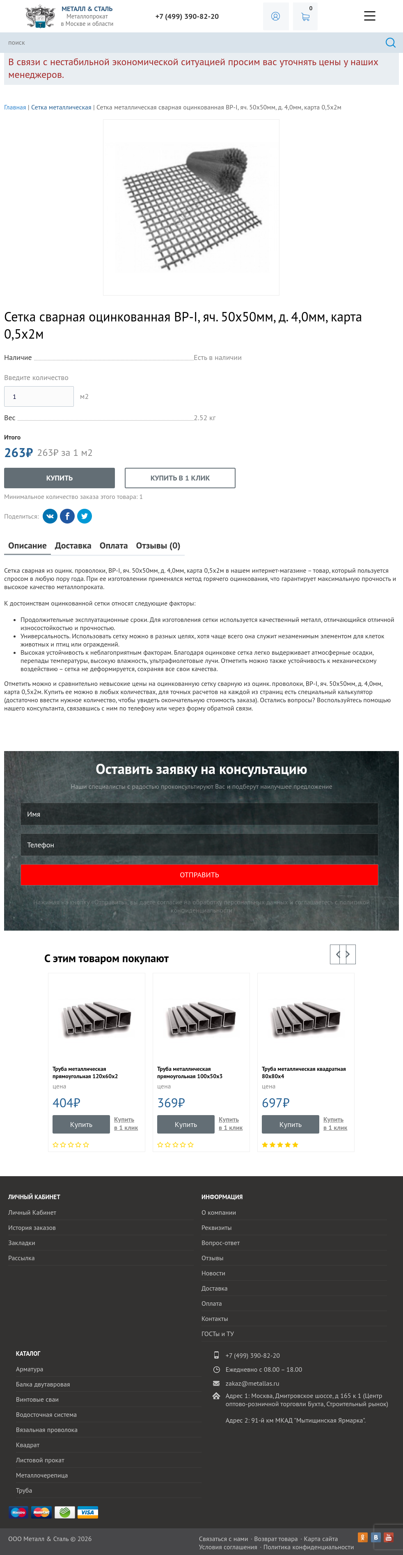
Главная (15, 107)
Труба (24, 1490)
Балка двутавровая (43, 1384)
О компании (219, 1212)
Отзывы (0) (158, 545)
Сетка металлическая (61, 107)
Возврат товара (276, 1539)
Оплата (114, 545)
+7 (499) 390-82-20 (187, 16)
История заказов (32, 1227)
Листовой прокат (40, 1460)
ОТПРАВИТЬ (199, 874)
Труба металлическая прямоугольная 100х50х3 (190, 1072)
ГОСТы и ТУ (218, 1334)
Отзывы (212, 1258)
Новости (213, 1273)
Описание (27, 545)
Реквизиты (217, 1227)
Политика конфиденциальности (308, 1547)
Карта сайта (321, 1539)
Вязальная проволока (47, 1429)
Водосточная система (46, 1414)
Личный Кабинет (32, 1212)
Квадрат (27, 1445)
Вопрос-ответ (221, 1243)
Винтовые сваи (37, 1399)
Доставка (73, 545)
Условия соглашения (228, 1547)
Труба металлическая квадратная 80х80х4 (304, 1072)
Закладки (21, 1243)
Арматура (30, 1369)
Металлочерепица (42, 1475)
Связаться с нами (223, 1539)
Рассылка (21, 1258)
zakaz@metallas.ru (252, 1383)
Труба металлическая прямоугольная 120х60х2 (85, 1072)
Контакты (215, 1318)
